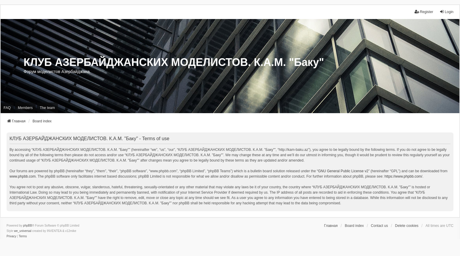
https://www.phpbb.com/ (403, 176)
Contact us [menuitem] (379, 226)
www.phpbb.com (23, 176)
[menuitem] (11, 236)
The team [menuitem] (47, 108)
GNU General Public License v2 (343, 171)
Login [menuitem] (446, 12)
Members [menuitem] (25, 108)
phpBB (27, 225)
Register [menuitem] (424, 12)
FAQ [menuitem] (7, 108)
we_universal (22, 231)
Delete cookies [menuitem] (406, 226)
